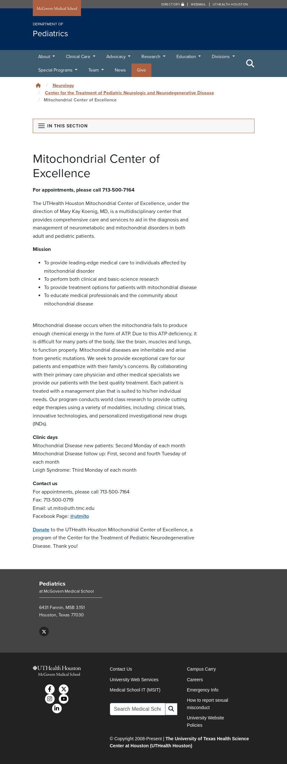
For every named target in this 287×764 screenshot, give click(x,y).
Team (94, 70)
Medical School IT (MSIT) (135, 689)
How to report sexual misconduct (207, 704)
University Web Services (134, 679)
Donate (41, 530)
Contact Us (121, 669)
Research (151, 56)
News (120, 70)
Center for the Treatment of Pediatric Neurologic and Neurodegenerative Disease (129, 93)
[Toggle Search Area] (250, 63)
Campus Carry (201, 669)
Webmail (198, 4)
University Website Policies (205, 721)
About (44, 56)
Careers (195, 679)
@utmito (79, 516)
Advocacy (116, 56)
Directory (172, 4)
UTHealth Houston (230, 4)
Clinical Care (79, 56)
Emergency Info (203, 689)
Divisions (221, 56)
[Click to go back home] (38, 85)
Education (186, 56)
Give (141, 70)
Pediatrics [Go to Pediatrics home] (52, 583)
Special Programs (56, 70)
